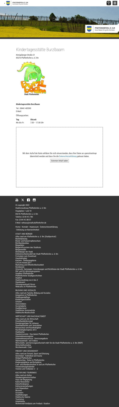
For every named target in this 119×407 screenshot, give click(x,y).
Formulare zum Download (25, 256)
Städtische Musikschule (25, 312)
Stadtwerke (19, 332)
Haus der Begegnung (23, 379)
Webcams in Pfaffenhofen (25, 286)
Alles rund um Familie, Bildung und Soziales (32, 293)
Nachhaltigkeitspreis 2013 (25, 330)
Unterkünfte (20, 401)
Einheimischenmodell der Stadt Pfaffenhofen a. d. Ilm (36, 254)
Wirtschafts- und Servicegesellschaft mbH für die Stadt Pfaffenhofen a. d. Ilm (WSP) (49, 343)
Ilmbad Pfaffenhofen (23, 358)
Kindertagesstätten (23, 299)
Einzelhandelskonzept (24, 321)
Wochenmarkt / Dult (23, 347)
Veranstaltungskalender (25, 367)
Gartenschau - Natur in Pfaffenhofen (29, 360)
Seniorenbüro (20, 304)
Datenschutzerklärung (68, 156)
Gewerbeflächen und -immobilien (28, 325)
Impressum (34, 227)
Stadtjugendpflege (22, 297)
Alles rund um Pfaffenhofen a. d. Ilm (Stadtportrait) (35, 236)
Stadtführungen (21, 395)
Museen (18, 390)
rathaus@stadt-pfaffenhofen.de (33, 223)
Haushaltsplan (21, 258)
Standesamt (20, 282)
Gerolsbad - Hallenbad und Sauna (28, 356)
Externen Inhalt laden (59, 161)
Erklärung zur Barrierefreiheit (27, 230)
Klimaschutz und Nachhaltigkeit (28, 328)
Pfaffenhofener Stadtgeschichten (28, 276)
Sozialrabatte (20, 306)
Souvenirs (19, 393)
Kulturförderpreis (22, 384)
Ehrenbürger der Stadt (24, 252)
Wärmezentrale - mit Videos (26, 341)
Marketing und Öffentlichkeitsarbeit (29, 265)
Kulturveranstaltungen (24, 386)
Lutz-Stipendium (21, 388)
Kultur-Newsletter (22, 382)
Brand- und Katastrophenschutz (27, 241)
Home (17, 227)
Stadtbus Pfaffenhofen (24, 273)
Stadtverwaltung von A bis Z (26, 280)
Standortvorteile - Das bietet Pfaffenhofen (32, 334)
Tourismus (19, 399)
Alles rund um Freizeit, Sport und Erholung (32, 353)
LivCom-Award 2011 (23, 263)
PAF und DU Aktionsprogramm (27, 271)
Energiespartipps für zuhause (27, 323)
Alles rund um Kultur (23, 375)
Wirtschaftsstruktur (23, 345)
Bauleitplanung (21, 239)
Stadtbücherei (21, 308)
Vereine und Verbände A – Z (26, 369)
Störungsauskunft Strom (25, 284)
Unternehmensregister (24, 336)
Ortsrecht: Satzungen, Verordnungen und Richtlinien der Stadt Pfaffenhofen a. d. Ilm (48, 269)
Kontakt (25, 227)
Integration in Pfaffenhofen (26, 295)
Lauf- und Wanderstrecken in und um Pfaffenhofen (35, 364)
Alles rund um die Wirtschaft (26, 319)
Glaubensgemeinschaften (25, 377)
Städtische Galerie (22, 397)
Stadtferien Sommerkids (25, 310)
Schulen (18, 302)
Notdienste (19, 267)
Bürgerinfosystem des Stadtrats (28, 247)
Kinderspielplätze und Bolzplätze (28, 362)
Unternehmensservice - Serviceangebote (31, 338)
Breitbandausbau (22, 243)
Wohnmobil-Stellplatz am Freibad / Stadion (32, 403)
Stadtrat (18, 278)
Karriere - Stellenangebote (25, 260)
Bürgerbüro (19, 245)
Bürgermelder (20, 249)
